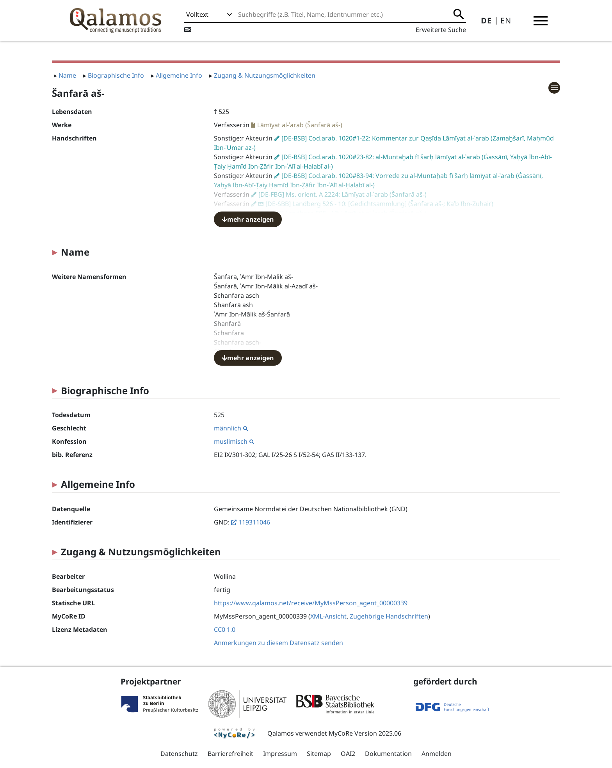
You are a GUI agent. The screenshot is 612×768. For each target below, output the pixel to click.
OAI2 (348, 753)
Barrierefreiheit (230, 753)
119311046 (254, 522)
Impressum (280, 753)
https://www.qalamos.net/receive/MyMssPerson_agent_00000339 (310, 603)
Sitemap (319, 753)
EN (505, 20)
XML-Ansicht (328, 616)
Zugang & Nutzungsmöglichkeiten (264, 75)
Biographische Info (116, 75)
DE (486, 20)
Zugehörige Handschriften (389, 616)
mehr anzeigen (248, 219)
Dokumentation (388, 753)
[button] (540, 20)
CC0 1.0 (224, 629)
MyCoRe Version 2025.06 (365, 733)
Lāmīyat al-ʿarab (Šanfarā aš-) (299, 125)
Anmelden (437, 753)
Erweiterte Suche (441, 29)
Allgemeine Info (179, 75)
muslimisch (234, 441)
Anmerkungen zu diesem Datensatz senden (278, 642)
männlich (231, 428)
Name (67, 75)
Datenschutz (179, 753)
